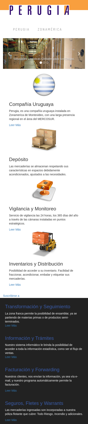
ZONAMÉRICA (50, 29)
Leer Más (15, 125)
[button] (9, 53)
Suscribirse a (11, 295)
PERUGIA (21, 29)
